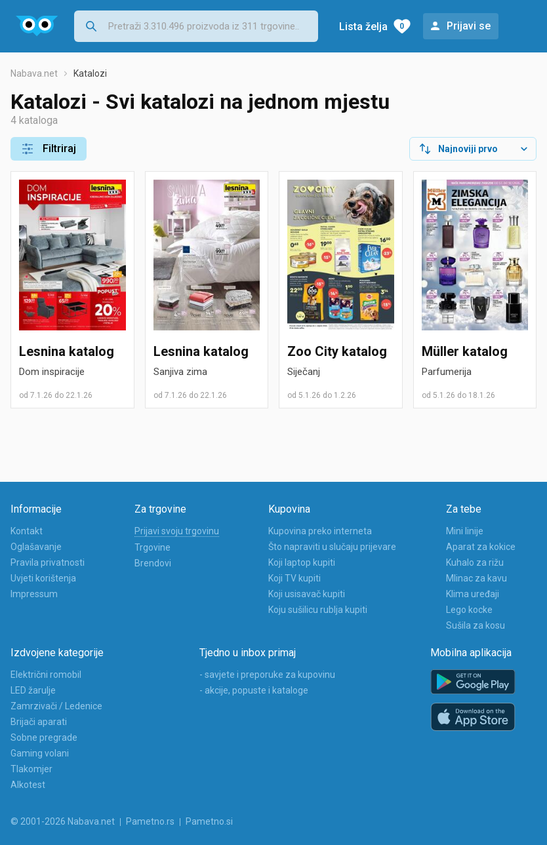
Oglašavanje (36, 546)
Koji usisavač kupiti (306, 594)
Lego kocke (469, 609)
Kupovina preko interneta (320, 531)
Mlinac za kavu (476, 578)
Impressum (34, 594)
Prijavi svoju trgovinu (176, 531)
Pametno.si (209, 821)
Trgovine (152, 547)
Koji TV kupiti (294, 578)
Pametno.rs (150, 821)
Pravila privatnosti (47, 562)
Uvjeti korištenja (43, 578)
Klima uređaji (472, 594)
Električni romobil (45, 674)
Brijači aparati (38, 722)
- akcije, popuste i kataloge (253, 690)
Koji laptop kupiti (301, 562)
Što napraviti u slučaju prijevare (332, 546)
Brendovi (152, 563)
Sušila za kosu (475, 625)
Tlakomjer (31, 769)
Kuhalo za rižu (475, 562)
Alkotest (27, 784)
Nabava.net (34, 73)
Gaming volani (39, 753)
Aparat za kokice (481, 546)
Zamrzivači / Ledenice (56, 706)
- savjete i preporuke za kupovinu (267, 674)
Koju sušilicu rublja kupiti (317, 609)
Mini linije (464, 531)
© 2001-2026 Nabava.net (62, 821)
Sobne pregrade (43, 737)
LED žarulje (33, 690)
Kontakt (26, 531)
